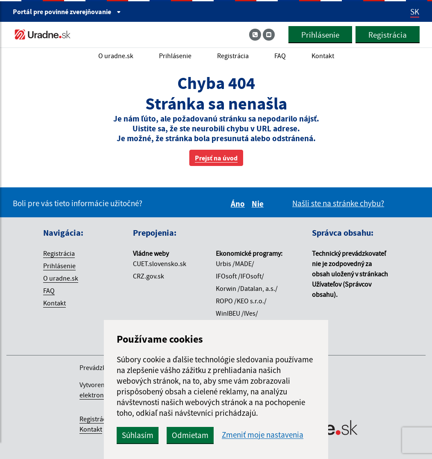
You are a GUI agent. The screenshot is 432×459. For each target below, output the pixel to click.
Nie (259, 203)
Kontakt (323, 55)
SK (414, 11)
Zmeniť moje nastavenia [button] (267, 435)
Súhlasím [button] (142, 435)
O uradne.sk (115, 55)
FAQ (280, 55)
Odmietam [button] (194, 435)
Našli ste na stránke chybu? (338, 203)
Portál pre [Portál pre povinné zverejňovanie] (67, 11)
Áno (239, 203)
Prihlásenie (320, 35)
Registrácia (387, 35)
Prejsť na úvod (216, 158)
